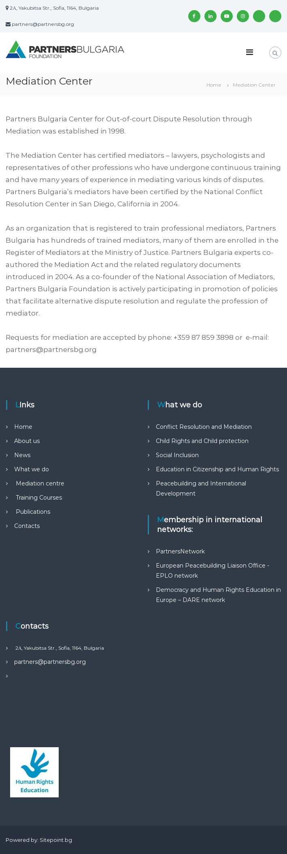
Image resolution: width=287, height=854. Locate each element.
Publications (32, 511)
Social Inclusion (177, 455)
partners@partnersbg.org (50, 661)
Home (23, 426)
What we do (31, 469)
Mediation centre (39, 483)
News (22, 455)
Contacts (27, 526)
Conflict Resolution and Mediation (204, 426)
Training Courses (38, 497)
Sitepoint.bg (56, 840)
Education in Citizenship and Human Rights (217, 469)
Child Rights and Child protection (202, 441)
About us (27, 441)
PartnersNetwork (180, 551)
